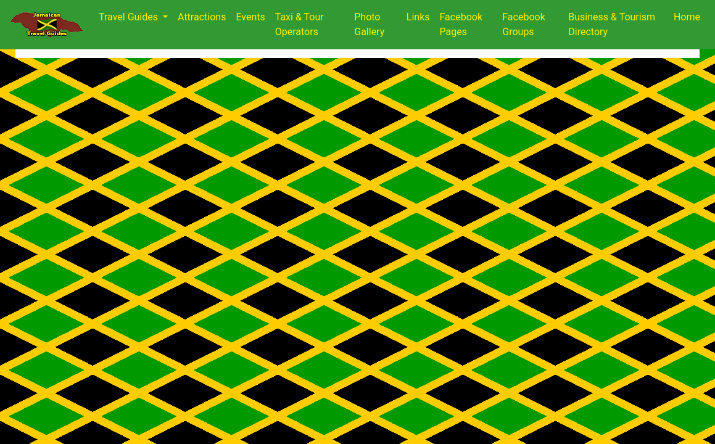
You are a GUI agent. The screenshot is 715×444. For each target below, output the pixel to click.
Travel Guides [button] (129, 17)
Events (250, 17)
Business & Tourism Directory (611, 24)
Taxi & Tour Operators (299, 24)
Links (418, 17)
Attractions (202, 17)
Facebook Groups (523, 24)
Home (687, 17)
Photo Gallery (369, 24)
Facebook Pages (461, 24)
